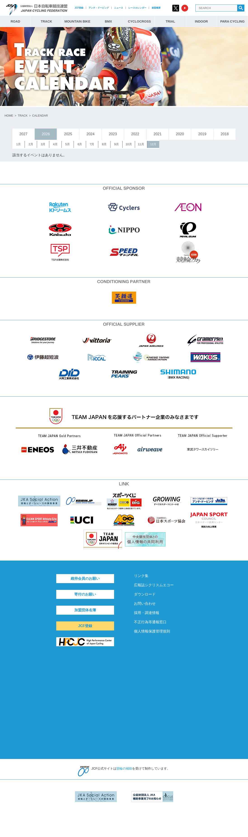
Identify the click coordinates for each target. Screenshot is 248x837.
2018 (225, 134)
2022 (135, 134)
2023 (113, 134)
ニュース (118, 8)
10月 (129, 144)
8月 (104, 144)
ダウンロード (145, 594)
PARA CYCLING (232, 21)
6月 (79, 144)
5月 (67, 144)
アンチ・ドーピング (99, 8)
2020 (180, 134)
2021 (158, 134)
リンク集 (141, 576)
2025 (68, 134)
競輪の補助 (124, 768)
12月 (153, 144)
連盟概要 (156, 8)
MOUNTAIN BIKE (77, 21)
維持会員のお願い (85, 578)
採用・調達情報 (146, 613)
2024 (91, 134)
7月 (92, 144)
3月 (43, 144)
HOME (9, 115)
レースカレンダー (137, 8)
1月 (18, 144)
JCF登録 (79, 8)
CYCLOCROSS (139, 21)
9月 (116, 144)
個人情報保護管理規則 (152, 631)
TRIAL (170, 21)
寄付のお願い (85, 594)
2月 (31, 144)
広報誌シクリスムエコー (154, 585)
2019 (202, 134)
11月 (141, 144)
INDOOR (201, 21)
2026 (46, 134)
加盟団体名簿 (85, 610)
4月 (55, 144)
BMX (108, 21)
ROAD (15, 21)
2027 (23, 134)
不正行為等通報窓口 (150, 622)
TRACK (46, 21)
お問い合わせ (145, 603)
